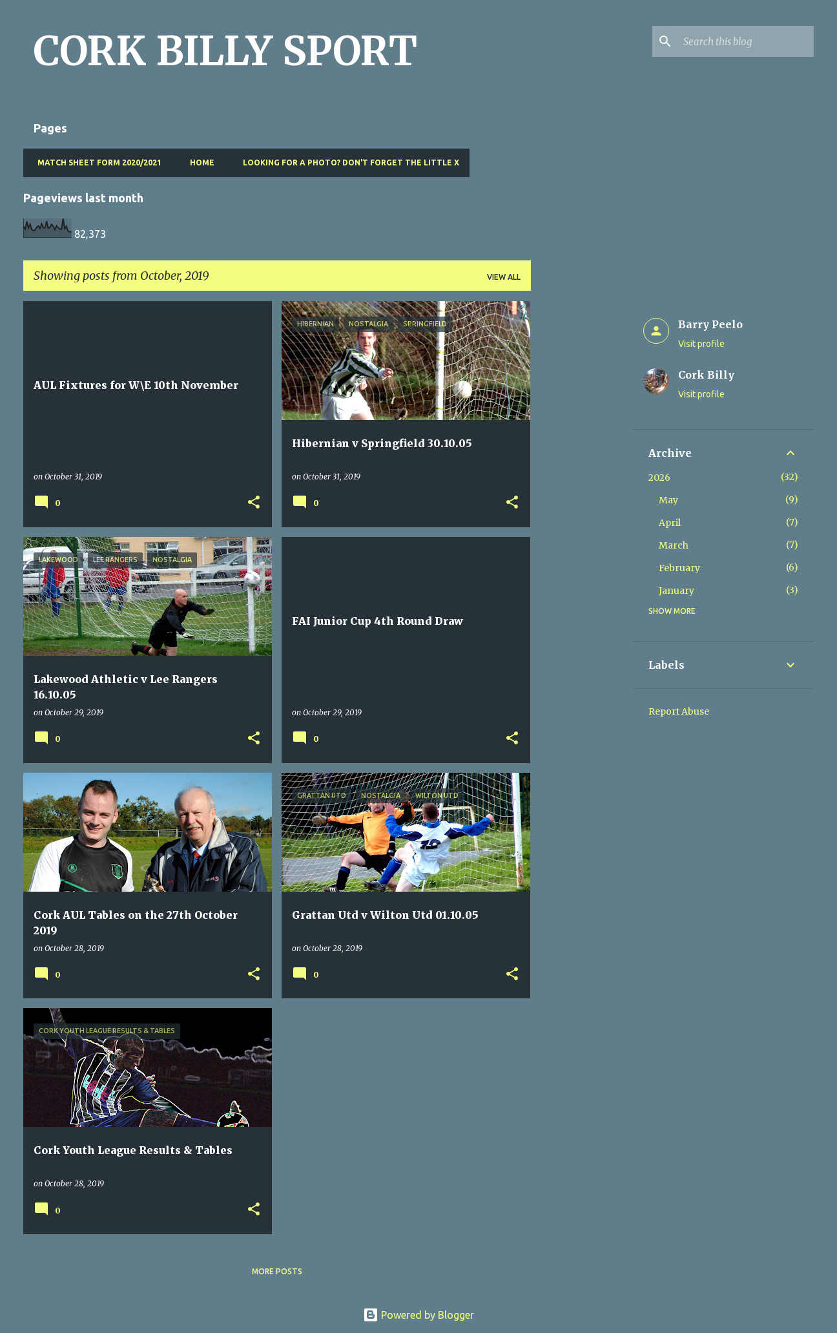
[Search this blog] (746, 41)
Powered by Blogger (418, 1315)
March (673, 545)
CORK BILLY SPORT (225, 51)
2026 (659, 477)
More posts (277, 1271)
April (670, 523)
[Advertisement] (582, 495)
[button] (254, 503)
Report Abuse (678, 711)
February (679, 568)
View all (504, 277)
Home (198, 162)
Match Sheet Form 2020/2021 (96, 162)
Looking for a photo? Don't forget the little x (347, 162)
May (668, 500)
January (676, 590)
